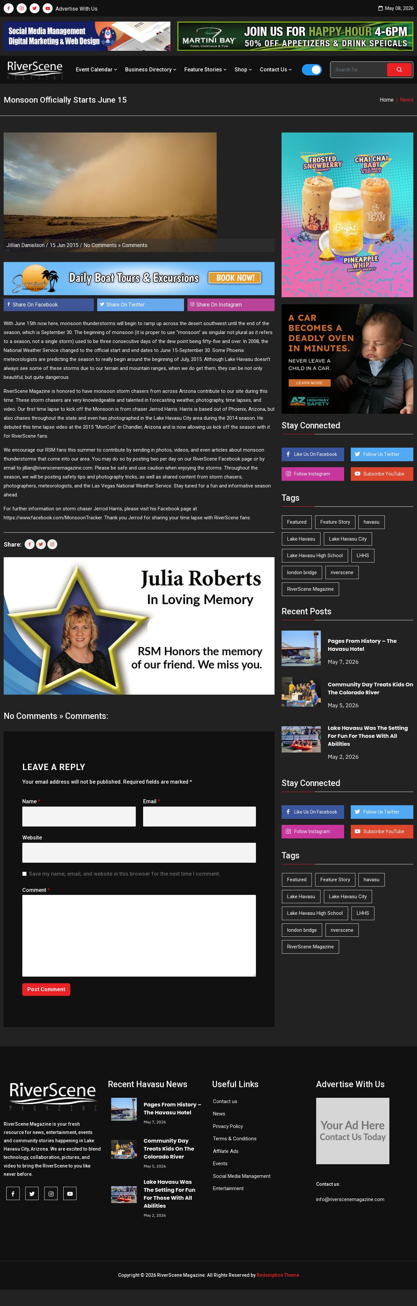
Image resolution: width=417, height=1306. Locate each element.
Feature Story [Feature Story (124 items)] (335, 522)
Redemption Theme (278, 1275)
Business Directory (151, 69)
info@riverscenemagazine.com (350, 1199)
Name (31, 801)
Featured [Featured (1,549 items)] (297, 522)
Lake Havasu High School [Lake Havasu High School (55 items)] (315, 556)
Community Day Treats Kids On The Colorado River (370, 688)
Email (151, 801)
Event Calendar (97, 69)
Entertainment (228, 1188)
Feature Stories (206, 69)
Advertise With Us (77, 9)
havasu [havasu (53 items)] (371, 522)
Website (32, 837)
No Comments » (102, 245)
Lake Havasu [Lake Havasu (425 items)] (301, 539)
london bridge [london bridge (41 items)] (302, 572)
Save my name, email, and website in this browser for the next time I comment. (124, 874)
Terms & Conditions (235, 1139)
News (219, 1114)
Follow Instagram (311, 474)
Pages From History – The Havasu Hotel (362, 645)
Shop (244, 69)
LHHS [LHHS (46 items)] (363, 556)
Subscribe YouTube (383, 474)
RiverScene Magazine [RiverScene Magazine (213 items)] (310, 589)
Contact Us (276, 69)
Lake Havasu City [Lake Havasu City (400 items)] (348, 539)
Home (387, 100)
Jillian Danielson (25, 245)
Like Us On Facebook (315, 454)
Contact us (225, 1101)
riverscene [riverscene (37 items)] (342, 572)
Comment (36, 890)
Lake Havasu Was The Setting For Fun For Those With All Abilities (368, 736)
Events (220, 1164)
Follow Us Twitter (380, 454)
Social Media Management (242, 1176)
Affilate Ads (226, 1151)
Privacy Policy (228, 1126)
